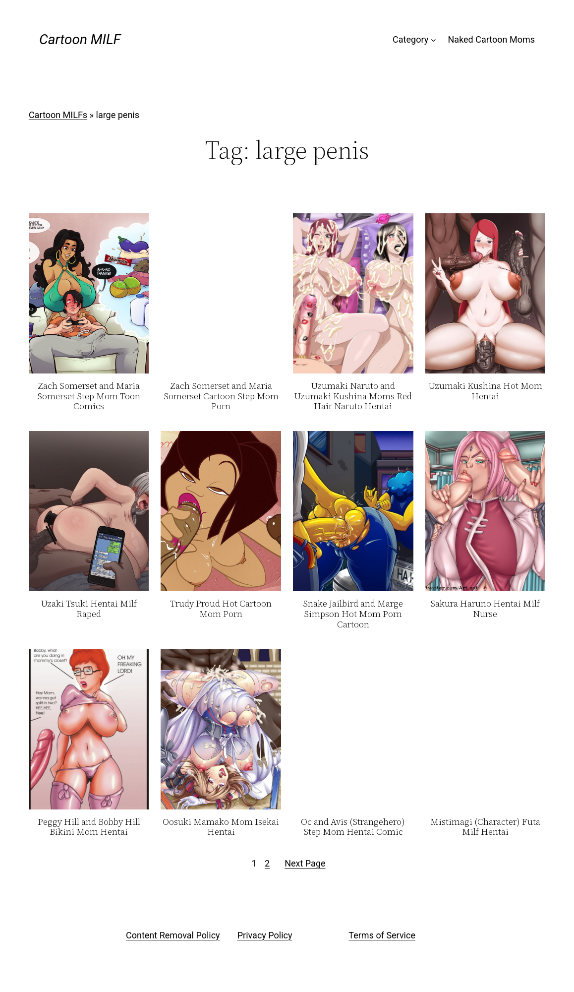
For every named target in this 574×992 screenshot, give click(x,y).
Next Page (305, 863)
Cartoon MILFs (58, 115)
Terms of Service (381, 935)
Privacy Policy (264, 935)
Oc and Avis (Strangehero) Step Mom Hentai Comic (353, 827)
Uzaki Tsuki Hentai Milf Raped (89, 609)
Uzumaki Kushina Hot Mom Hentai (485, 391)
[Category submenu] (433, 40)
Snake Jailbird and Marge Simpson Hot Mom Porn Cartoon (353, 614)
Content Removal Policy (173, 935)
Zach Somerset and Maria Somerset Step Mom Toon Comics (88, 396)
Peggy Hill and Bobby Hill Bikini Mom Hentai (89, 827)
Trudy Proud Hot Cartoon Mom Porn (221, 609)
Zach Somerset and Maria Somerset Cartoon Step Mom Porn (221, 396)
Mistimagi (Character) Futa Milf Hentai (485, 827)
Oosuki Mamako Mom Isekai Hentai (221, 827)
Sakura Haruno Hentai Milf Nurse (485, 609)
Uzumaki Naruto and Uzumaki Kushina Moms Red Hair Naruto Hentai (353, 396)
